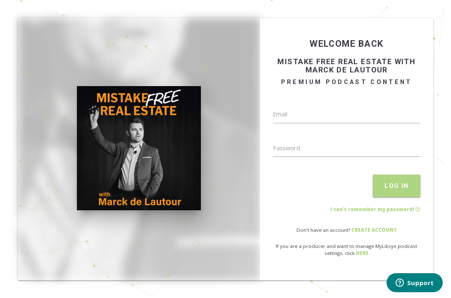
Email (280, 114)
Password (286, 148)
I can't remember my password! (375, 209)
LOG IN (396, 186)
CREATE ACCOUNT (374, 230)
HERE (362, 253)
